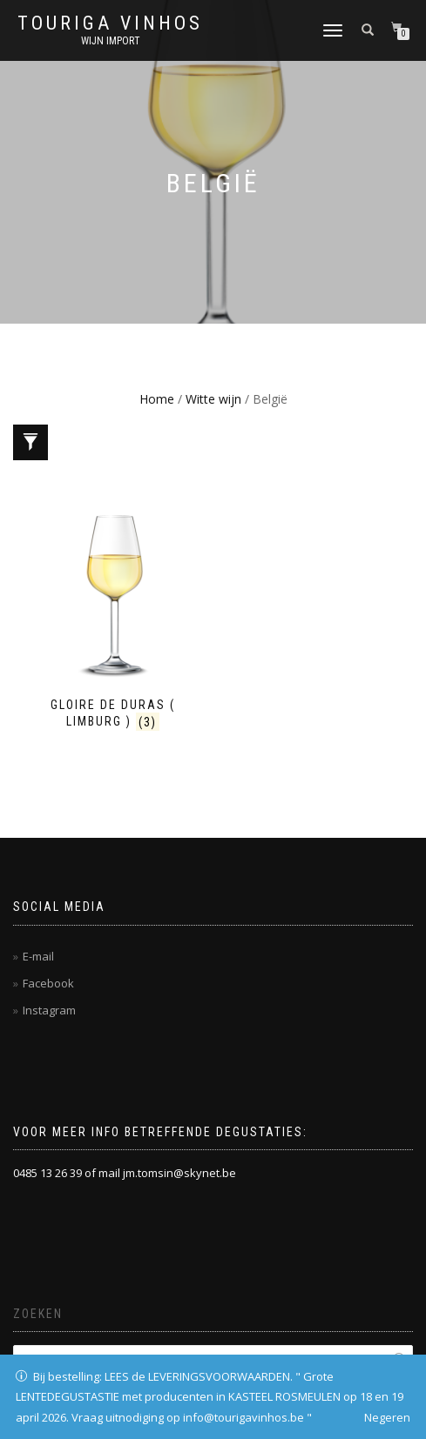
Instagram (49, 1010)
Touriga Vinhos (110, 23)
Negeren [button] (387, 1417)
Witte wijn (213, 399)
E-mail (38, 956)
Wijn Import (110, 41)
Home (156, 399)
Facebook (48, 983)
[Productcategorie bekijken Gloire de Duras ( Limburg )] (113, 619)
